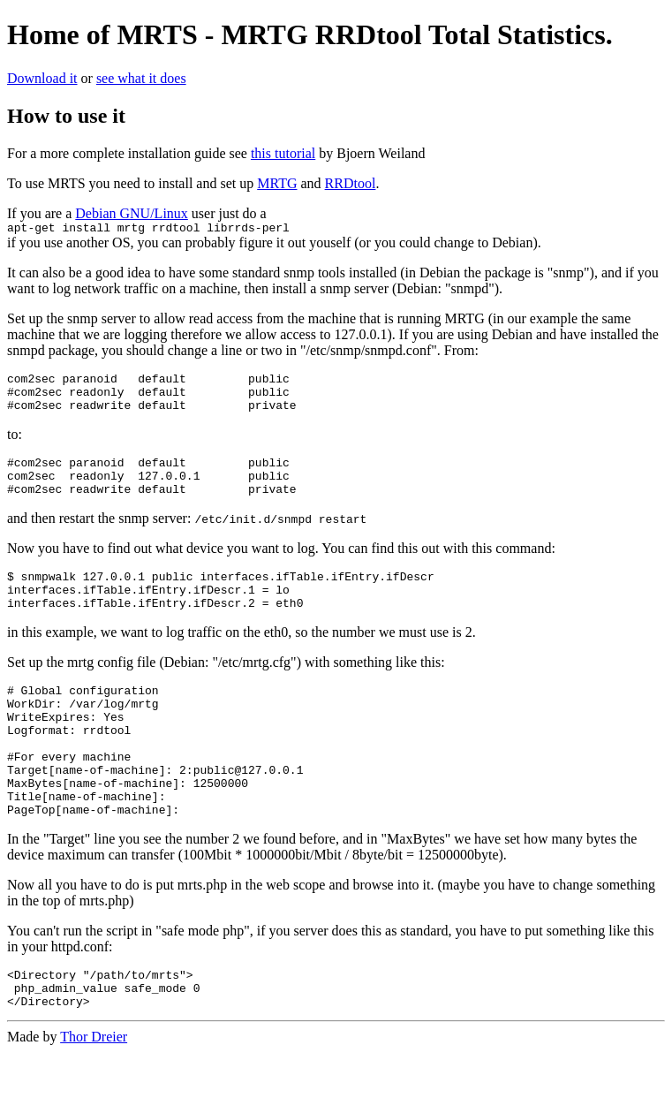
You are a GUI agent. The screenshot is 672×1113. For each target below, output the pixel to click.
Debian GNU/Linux (131, 213)
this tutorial (283, 153)
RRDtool (350, 183)
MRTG (277, 183)
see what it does (141, 78)
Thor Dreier (93, 1097)
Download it (42, 78)
